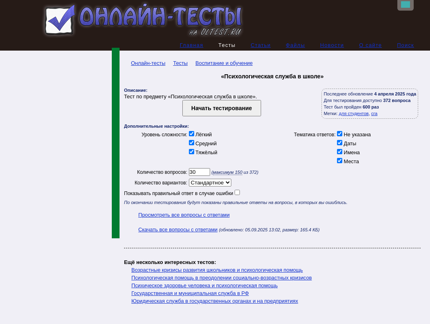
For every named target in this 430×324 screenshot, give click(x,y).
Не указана (353, 134)
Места (347, 161)
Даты (346, 143)
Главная (192, 45)
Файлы (295, 45)
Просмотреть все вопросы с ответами (184, 215)
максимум (227, 172)
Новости (332, 45)
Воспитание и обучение (224, 63)
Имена (348, 152)
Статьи (260, 45)
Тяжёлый (202, 152)
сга (374, 113)
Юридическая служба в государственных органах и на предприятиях (214, 301)
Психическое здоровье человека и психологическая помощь (204, 285)
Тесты (180, 63)
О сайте (370, 45)
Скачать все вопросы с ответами (177, 229)
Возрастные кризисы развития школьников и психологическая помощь (217, 270)
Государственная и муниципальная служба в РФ (190, 293)
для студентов (354, 113)
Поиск (405, 45)
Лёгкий (199, 134)
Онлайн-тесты (144, 63)
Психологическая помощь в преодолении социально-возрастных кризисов (221, 278)
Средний (202, 143)
